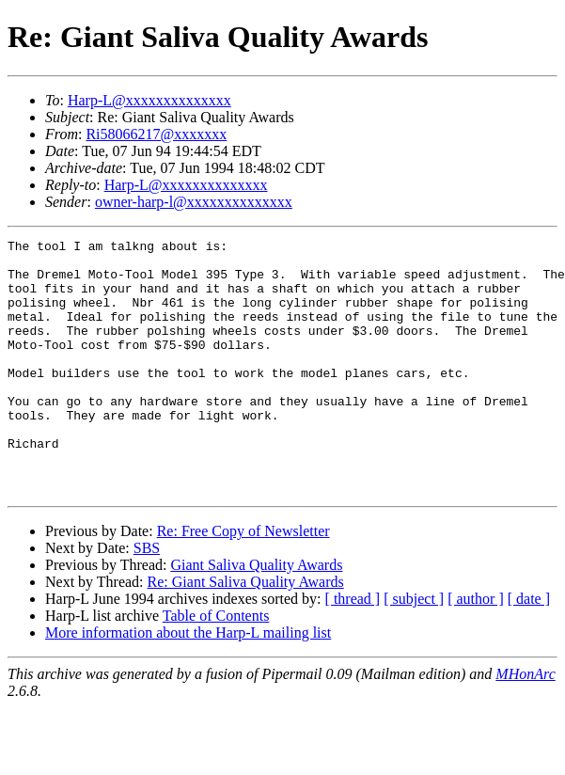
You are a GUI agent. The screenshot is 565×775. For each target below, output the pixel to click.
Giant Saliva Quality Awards (256, 616)
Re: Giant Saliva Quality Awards (246, 633)
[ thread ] (353, 649)
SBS (146, 599)
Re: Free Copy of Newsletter (243, 582)
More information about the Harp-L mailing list (188, 683)
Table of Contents (216, 666)
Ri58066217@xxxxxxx (156, 134)
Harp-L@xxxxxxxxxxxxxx (149, 100)
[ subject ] (414, 649)
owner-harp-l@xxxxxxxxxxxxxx (193, 202)
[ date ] (529, 649)
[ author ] (475, 649)
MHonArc (525, 725)
